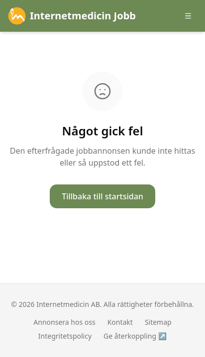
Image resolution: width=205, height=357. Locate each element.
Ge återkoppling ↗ (135, 336)
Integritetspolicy (65, 336)
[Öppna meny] (188, 16)
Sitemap (158, 322)
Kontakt (120, 322)
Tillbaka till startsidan (102, 196)
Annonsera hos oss (64, 322)
